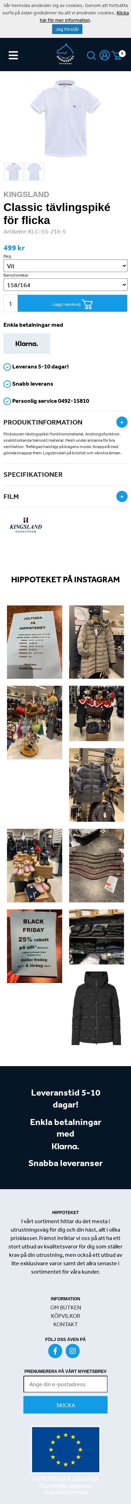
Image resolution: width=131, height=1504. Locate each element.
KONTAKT (65, 1324)
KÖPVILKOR (65, 1315)
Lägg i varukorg (72, 304)
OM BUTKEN (65, 1307)
